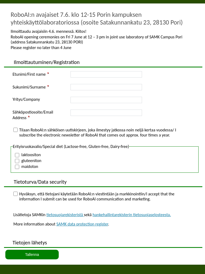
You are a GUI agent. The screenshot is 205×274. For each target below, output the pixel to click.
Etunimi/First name (29, 74)
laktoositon (31, 154)
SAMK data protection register (82, 224)
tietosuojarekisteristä (65, 214)
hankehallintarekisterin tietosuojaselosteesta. (132, 214)
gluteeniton (31, 160)
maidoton (29, 166)
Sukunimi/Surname (29, 87)
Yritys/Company (26, 99)
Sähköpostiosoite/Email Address (33, 115)
